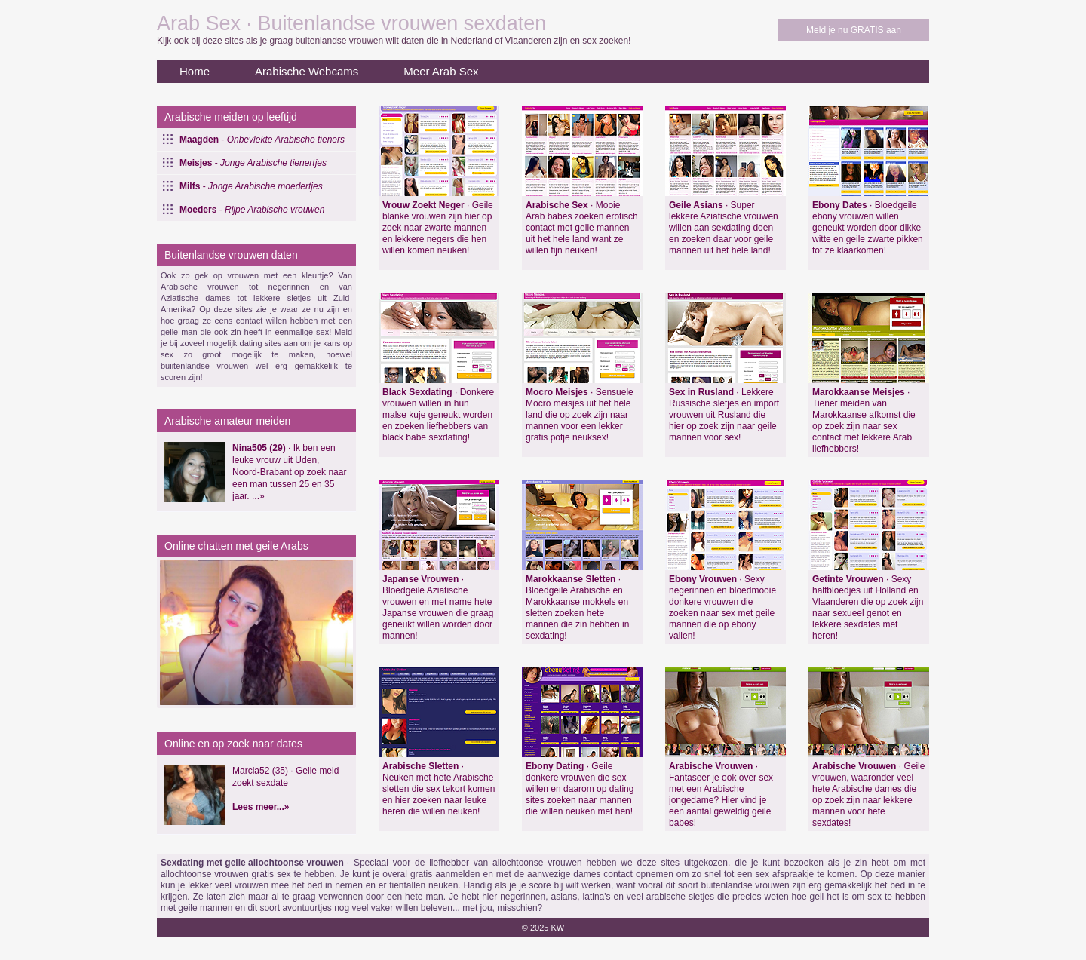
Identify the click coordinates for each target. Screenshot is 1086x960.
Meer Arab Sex (440, 71)
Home (194, 71)
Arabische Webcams (306, 71)
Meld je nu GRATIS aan (853, 30)
